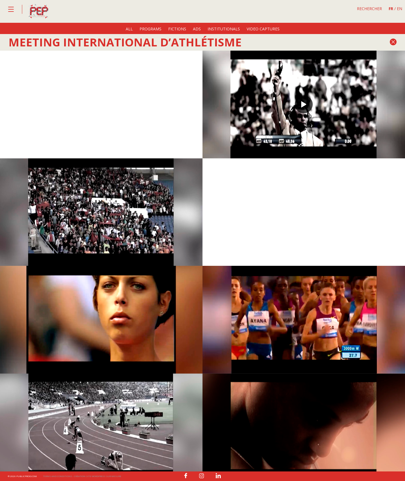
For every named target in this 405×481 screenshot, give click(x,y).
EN (399, 8)
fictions (177, 29)
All (129, 29)
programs (150, 29)
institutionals (224, 29)
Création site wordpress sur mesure (97, 476)
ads (197, 29)
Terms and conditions (57, 476)
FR (391, 8)
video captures (263, 29)
